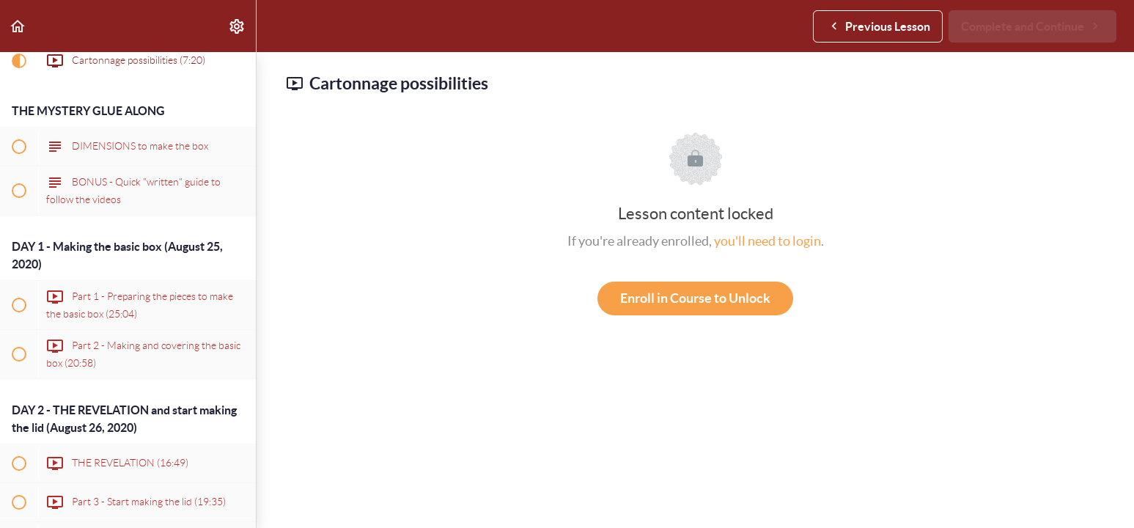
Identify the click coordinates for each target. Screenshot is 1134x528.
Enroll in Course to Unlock (695, 298)
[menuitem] (237, 26)
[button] (18, 26)
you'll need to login (767, 241)
